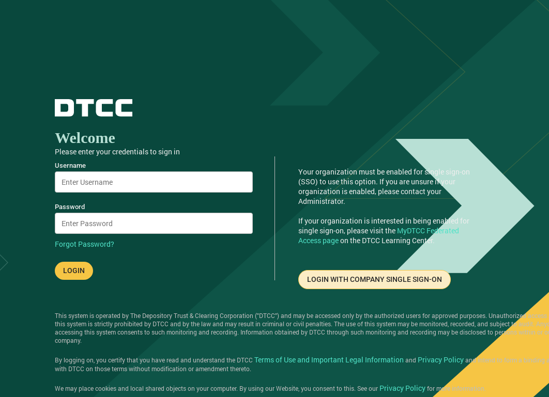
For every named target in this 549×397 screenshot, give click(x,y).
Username (70, 165)
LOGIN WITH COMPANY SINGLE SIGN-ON (374, 279)
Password (70, 207)
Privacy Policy (441, 359)
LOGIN (74, 270)
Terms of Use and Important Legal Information (329, 359)
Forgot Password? (84, 244)
